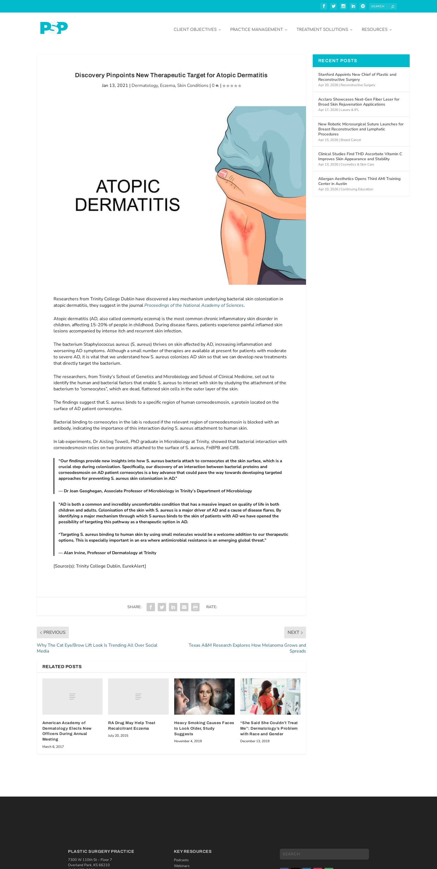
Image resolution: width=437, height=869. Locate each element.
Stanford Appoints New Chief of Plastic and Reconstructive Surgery (357, 73)
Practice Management (256, 25)
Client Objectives (195, 25)
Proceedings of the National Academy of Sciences (194, 301)
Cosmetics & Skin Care (357, 160)
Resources (374, 25)
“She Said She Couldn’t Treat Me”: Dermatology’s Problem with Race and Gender (269, 724)
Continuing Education (357, 185)
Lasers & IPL (350, 105)
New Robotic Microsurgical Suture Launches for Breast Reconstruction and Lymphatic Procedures (361, 125)
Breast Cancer (351, 135)
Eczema (167, 81)
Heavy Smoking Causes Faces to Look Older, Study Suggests (204, 724)
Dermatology (145, 81)
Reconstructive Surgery (358, 81)
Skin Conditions (192, 81)
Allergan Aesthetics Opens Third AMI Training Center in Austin (359, 177)
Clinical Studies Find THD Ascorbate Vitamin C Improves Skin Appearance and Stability (360, 152)
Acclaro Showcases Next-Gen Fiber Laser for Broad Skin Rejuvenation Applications (358, 98)
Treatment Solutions (322, 25)
